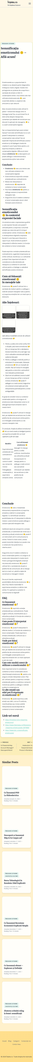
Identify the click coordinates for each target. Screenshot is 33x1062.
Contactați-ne (26, 1041)
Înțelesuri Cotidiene (8, 43)
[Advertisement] (16, 24)
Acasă (4, 1041)
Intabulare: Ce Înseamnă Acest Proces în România (25, 746)
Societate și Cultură (11, 876)
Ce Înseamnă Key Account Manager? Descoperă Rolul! (8, 746)
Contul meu (16, 1044)
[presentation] (16, 775)
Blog (9, 1041)
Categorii (16, 1041)
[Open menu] (30, 3)
